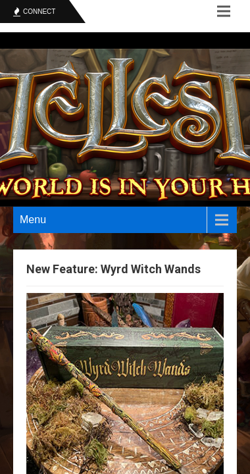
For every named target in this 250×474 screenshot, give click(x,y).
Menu (33, 219)
